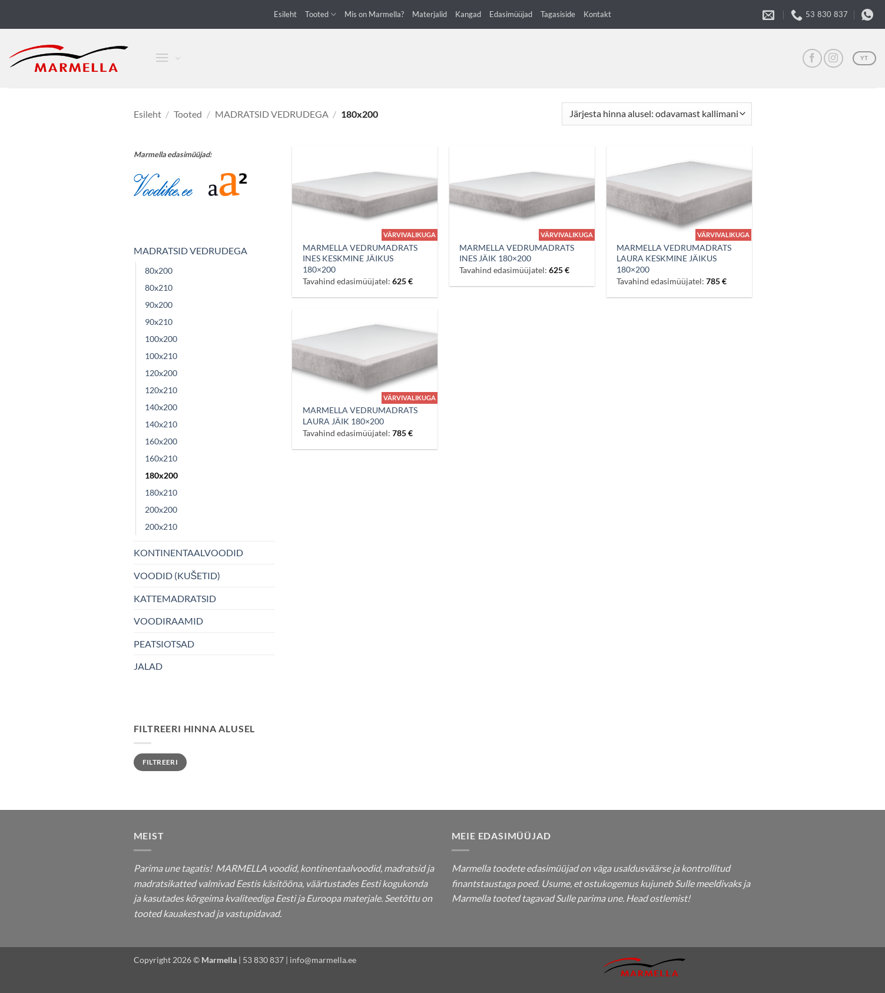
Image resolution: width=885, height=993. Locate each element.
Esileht (285, 14)
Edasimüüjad (510, 14)
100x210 (161, 356)
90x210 (159, 322)
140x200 (161, 407)
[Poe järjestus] (656, 113)
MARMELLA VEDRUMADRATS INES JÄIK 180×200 (516, 253)
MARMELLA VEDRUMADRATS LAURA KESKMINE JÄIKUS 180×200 (673, 258)
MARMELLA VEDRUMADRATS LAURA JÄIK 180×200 (360, 415)
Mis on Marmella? (374, 14)
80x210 (159, 288)
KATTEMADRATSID (175, 598)
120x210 (161, 390)
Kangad (468, 14)
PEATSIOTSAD (164, 643)
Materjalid (429, 14)
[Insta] (833, 58)
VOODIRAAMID (168, 620)
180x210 (161, 492)
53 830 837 (263, 960)
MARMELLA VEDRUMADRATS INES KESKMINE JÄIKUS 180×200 (360, 258)
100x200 (161, 339)
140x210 (161, 424)
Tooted (320, 14)
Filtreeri (160, 762)
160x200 (161, 441)
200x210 (161, 527)
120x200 (161, 373)
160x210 (161, 458)
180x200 (161, 475)
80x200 (159, 270)
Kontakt (597, 14)
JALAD (148, 666)
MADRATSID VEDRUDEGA (272, 113)
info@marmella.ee (323, 960)
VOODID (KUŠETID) (177, 575)
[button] (161, 58)
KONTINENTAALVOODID (188, 552)
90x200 (159, 305)
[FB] (812, 58)
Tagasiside (558, 14)
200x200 (161, 509)
